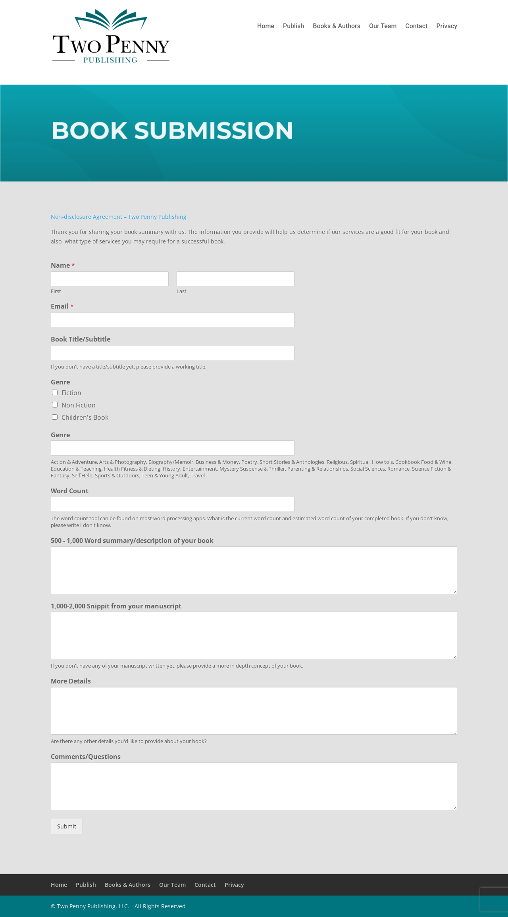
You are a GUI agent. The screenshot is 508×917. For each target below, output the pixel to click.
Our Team (382, 26)
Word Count (70, 491)
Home (265, 26)
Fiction (71, 392)
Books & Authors (336, 26)
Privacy (446, 26)
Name (63, 265)
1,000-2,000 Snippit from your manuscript (116, 606)
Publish (293, 26)
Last (182, 291)
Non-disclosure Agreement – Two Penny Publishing (119, 216)
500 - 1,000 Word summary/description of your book (132, 541)
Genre (60, 382)
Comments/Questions (86, 757)
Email (62, 306)
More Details (71, 681)
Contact (416, 26)
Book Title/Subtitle (80, 339)
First (56, 291)
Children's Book (85, 417)
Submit (66, 826)
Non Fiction (79, 405)
